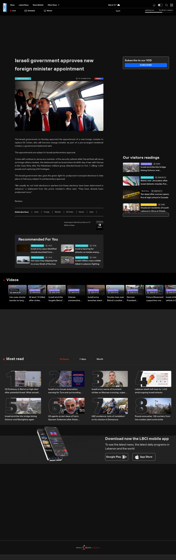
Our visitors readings (142, 158)
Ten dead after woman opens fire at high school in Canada (155, 196)
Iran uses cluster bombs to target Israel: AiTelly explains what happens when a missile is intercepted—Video (17, 299)
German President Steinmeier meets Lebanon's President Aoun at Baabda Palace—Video (135, 299)
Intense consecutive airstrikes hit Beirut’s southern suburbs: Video (76, 299)
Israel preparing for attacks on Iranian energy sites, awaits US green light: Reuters (87, 251)
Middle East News (37, 246)
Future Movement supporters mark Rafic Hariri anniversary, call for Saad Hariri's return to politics (154, 299)
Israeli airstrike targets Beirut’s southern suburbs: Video (56, 299)
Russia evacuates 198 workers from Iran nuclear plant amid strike (152, 418)
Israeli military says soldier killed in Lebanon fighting (88, 262)
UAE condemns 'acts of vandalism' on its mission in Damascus (108, 418)
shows (48, 10)
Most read (15, 359)
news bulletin (38, 5)
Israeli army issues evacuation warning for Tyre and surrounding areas (64, 391)
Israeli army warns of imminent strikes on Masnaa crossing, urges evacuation (108, 391)
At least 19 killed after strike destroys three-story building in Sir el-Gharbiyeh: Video (37, 299)
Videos (12, 280)
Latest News (24, 5)
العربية (118, 10)
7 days (82, 359)
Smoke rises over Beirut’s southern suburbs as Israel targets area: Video (115, 299)
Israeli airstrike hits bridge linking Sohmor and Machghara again (153, 169)
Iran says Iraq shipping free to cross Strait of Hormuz (44, 262)
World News (145, 191)
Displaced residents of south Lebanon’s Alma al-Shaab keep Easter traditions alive (155, 210)
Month (100, 359)
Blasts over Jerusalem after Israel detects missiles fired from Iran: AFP (154, 183)
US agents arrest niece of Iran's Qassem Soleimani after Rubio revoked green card (63, 419)
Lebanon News (146, 164)
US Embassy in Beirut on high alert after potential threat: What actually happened (22, 391)
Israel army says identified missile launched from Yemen (44, 251)
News (12, 5)
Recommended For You (39, 240)
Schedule (30, 10)
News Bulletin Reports (148, 205)
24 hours (64, 359)
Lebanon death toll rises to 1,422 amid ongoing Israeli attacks (151, 391)
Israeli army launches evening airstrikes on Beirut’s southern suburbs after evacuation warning (96, 299)
